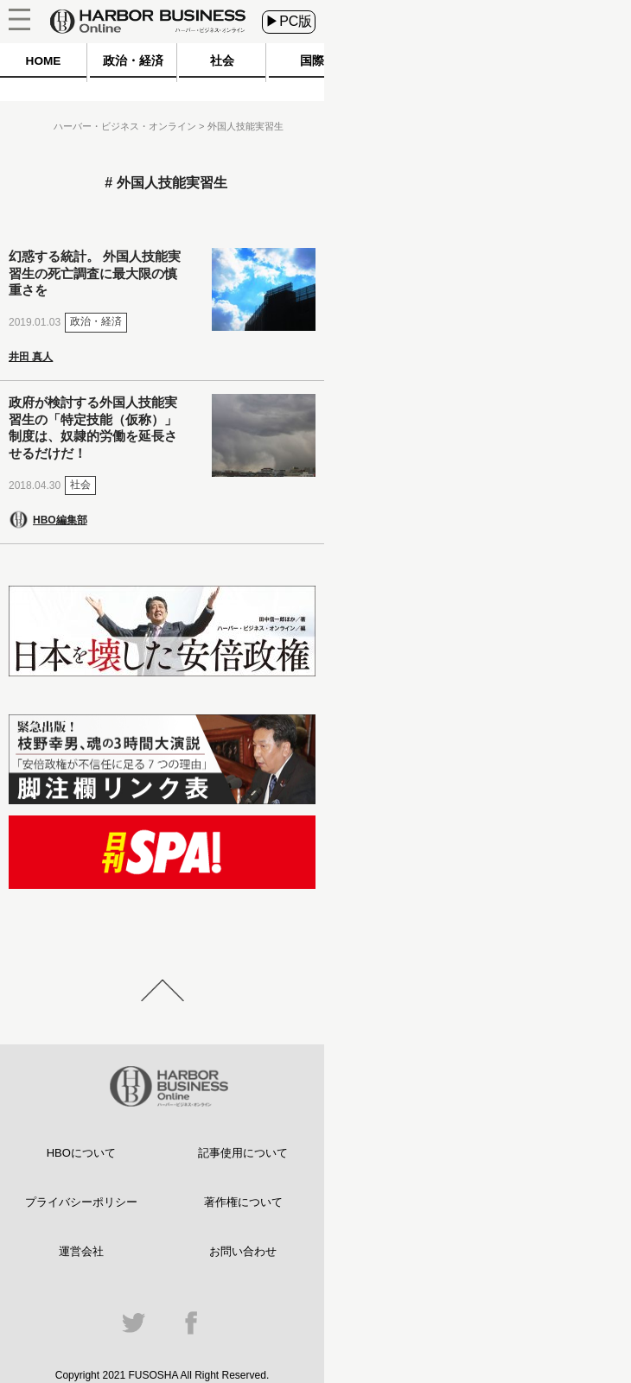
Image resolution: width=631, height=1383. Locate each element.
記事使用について (243, 1152)
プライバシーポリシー (81, 1202)
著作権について (243, 1202)
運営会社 (81, 1251)
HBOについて (81, 1152)
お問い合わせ (243, 1251)
